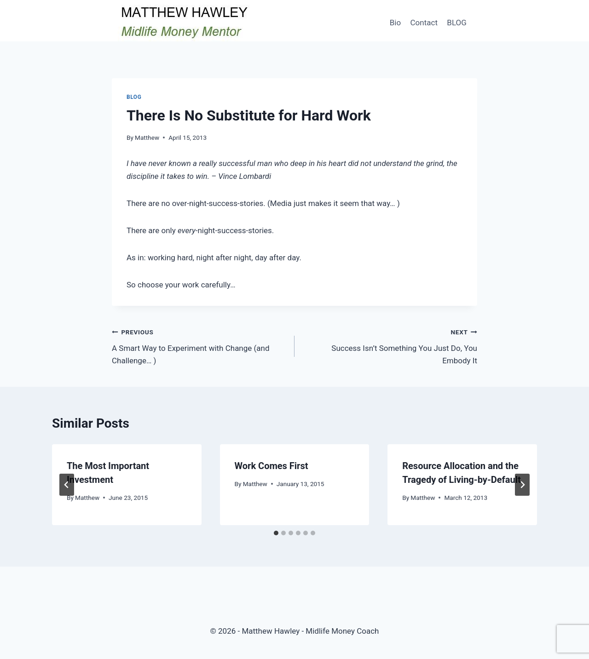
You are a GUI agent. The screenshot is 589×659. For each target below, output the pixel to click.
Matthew (147, 137)
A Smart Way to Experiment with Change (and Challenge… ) (199, 345)
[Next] (522, 485)
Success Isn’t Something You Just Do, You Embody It (389, 345)
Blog (134, 97)
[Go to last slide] (66, 485)
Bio (395, 22)
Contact (424, 22)
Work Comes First (271, 465)
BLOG (456, 22)
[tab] (276, 533)
